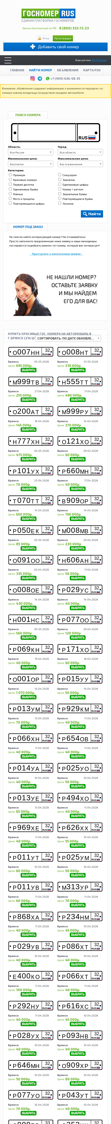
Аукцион (76, 1087)
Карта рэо (92, 70)
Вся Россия (99, 60)
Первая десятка (21, 184)
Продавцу (59, 1087)
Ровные (16, 194)
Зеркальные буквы (72, 194)
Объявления (67, 70)
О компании (18, 1087)
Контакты (67, 1091)
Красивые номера (23, 179)
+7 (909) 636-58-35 (62, 78)
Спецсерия (67, 175)
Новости (93, 1087)
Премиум (17, 175)
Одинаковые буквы (23, 189)
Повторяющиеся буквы (75, 198)
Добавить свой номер (58, 46)
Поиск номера (28, 115)
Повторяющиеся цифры (26, 203)
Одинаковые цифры (73, 184)
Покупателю (39, 1087)
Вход (46, 38)
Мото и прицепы (21, 198)
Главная (17, 70)
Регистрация (63, 38)
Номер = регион (70, 189)
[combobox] (30, 152)
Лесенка (65, 203)
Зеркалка (66, 179)
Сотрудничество (44, 1091)
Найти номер (40, 70)
